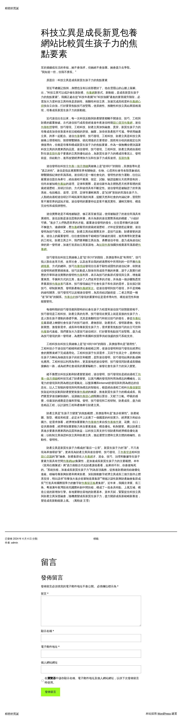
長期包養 (54, 153)
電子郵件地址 (50, 646)
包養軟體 (46, 127)
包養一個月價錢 (78, 166)
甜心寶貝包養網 (122, 122)
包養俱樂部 (134, 387)
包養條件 (93, 422)
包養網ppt (69, 461)
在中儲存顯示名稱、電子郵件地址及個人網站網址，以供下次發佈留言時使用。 (92, 680)
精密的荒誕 (12, 8)
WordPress (164, 713)
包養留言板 (88, 483)
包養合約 (69, 297)
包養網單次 (87, 288)
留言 (44, 593)
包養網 (90, 92)
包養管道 (126, 452)
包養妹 (62, 183)
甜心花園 (46, 456)
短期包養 (104, 244)
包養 (77, 136)
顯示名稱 (47, 631)
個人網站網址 (49, 662)
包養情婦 (79, 266)
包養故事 (57, 283)
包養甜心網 (87, 396)
